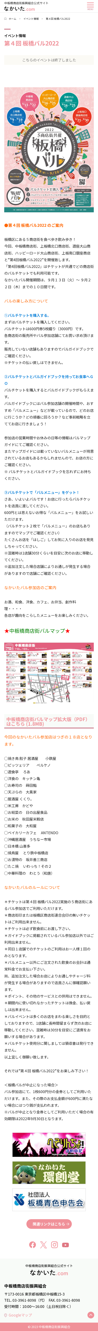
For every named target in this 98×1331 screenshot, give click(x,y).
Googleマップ (18, 1315)
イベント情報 (31, 18)
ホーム (10, 18)
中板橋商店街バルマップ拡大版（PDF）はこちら (48, 721)
